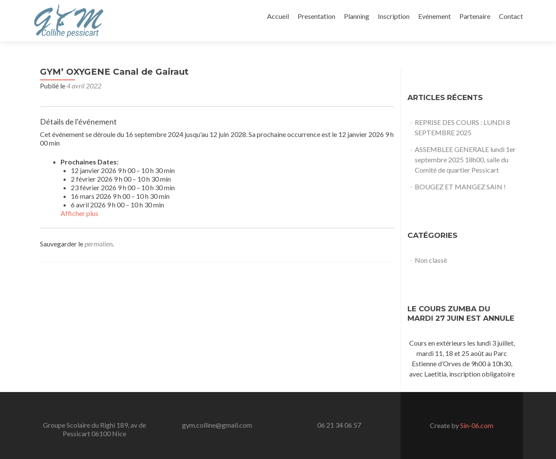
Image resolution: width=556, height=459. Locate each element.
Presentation (316, 16)
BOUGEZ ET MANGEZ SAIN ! (460, 186)
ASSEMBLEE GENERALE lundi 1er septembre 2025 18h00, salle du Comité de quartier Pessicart (465, 159)
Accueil (278, 16)
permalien (98, 244)
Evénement (434, 16)
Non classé (431, 260)
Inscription (394, 16)
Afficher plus (79, 213)
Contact (511, 16)
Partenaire (474, 16)
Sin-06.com (476, 425)
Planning (356, 16)
